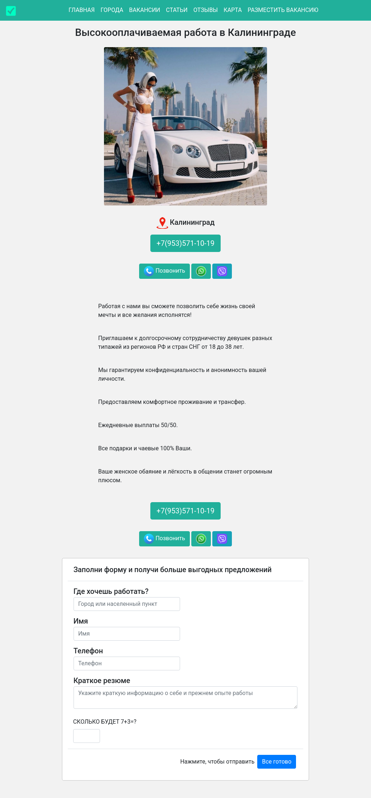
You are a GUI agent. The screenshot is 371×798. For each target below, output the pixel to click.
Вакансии (144, 10)
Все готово (276, 761)
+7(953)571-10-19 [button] (185, 243)
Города (111, 10)
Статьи (177, 10)
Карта (233, 10)
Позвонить (164, 271)
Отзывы (205, 10)
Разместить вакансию (282, 10)
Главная (81, 10)
